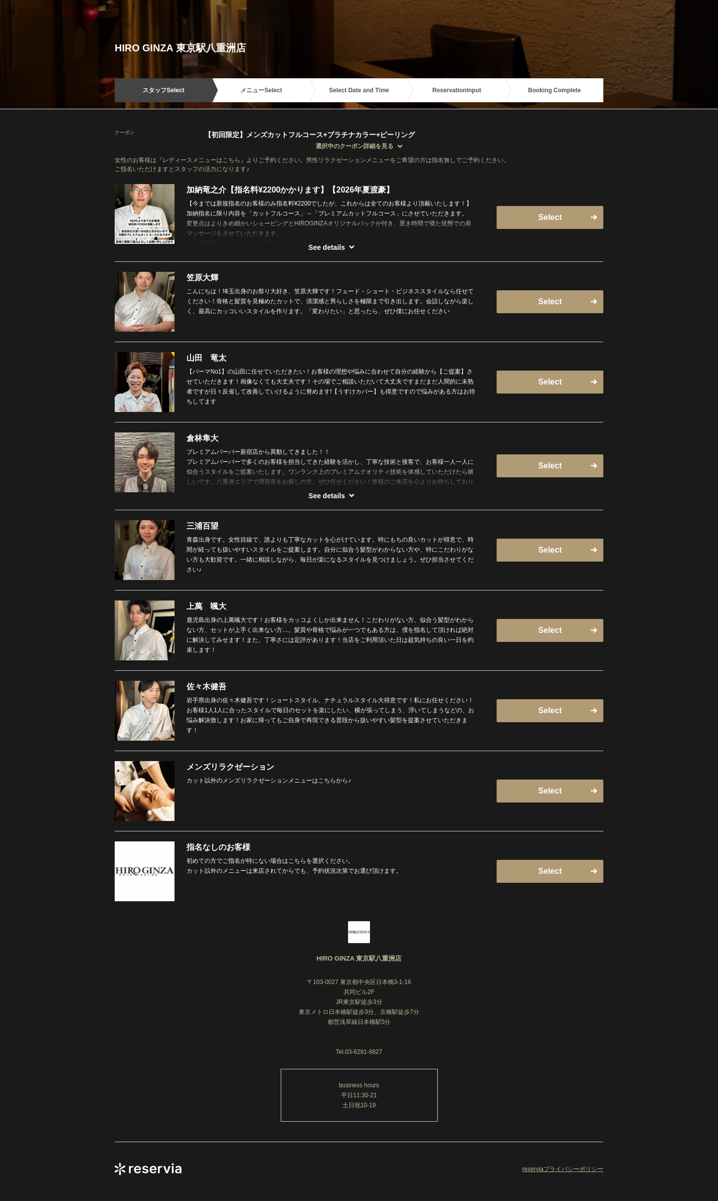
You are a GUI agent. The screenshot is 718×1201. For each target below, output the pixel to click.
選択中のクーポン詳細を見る (354, 146)
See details (327, 247)
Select (550, 217)
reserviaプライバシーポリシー (562, 1169)
